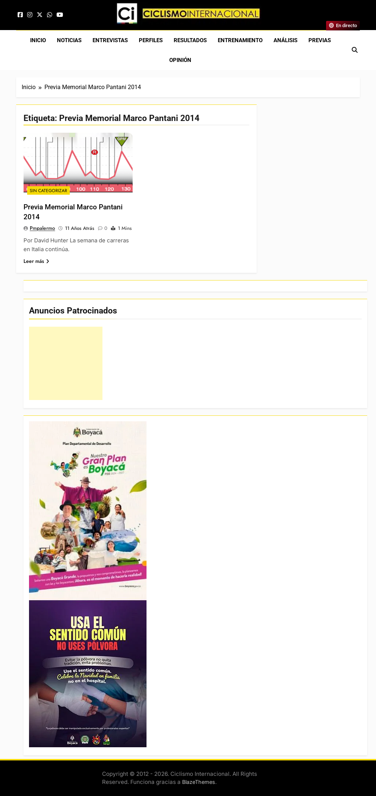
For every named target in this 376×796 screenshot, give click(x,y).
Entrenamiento (240, 40)
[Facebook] (20, 14)
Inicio (38, 40)
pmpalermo (42, 228)
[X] (39, 14)
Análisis (285, 40)
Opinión (180, 60)
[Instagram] (30, 14)
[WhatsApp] (50, 14)
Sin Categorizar (48, 190)
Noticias (69, 40)
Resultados (190, 40)
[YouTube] (60, 14)
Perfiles (151, 40)
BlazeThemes (198, 782)
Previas (319, 40)
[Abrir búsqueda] (355, 50)
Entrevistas (110, 40)
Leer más (36, 261)
